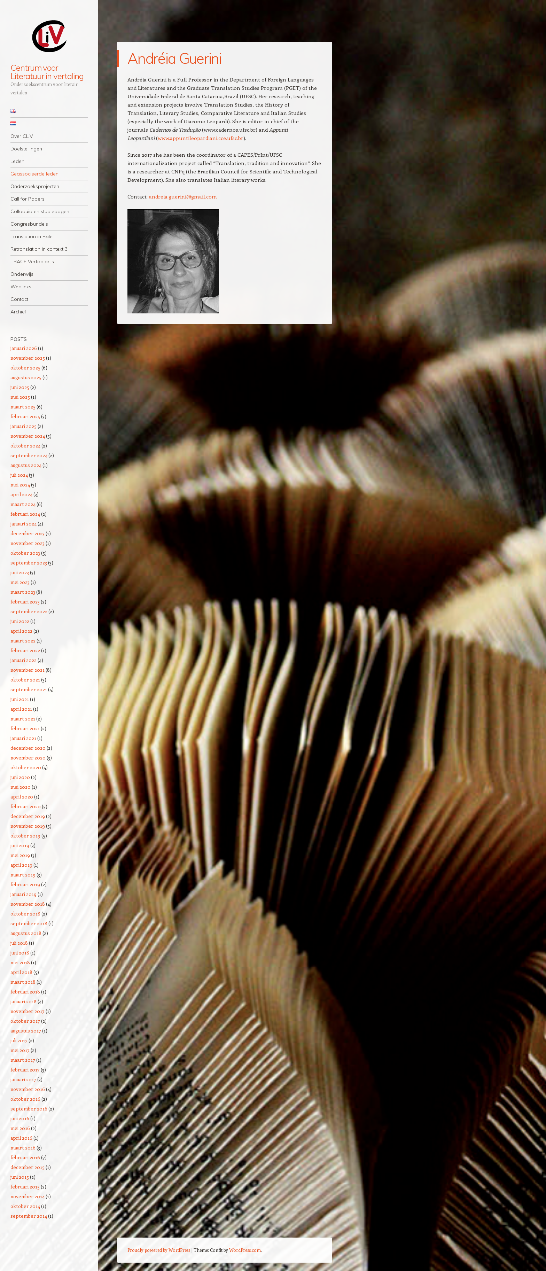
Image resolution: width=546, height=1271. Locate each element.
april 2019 (21, 864)
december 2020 (28, 747)
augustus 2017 (25, 1030)
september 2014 (28, 1215)
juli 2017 (19, 1040)
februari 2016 (25, 1157)
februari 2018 (25, 991)
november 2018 (27, 903)
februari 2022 (25, 650)
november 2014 (27, 1196)
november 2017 (27, 1011)
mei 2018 (20, 962)
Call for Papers (27, 199)
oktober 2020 (25, 767)
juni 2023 (19, 572)
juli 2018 (19, 942)
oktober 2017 (25, 1020)
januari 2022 (23, 660)
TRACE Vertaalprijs (32, 261)
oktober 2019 (25, 835)
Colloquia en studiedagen (39, 211)
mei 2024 (20, 484)
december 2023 (27, 533)
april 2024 (21, 494)
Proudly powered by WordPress (158, 1250)
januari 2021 (23, 738)
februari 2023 (25, 601)
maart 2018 (23, 981)
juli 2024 (19, 474)
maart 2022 (23, 640)
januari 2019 (23, 894)
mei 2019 (20, 855)
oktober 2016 (25, 1098)
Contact (19, 299)
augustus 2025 (25, 377)
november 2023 (27, 543)
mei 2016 (20, 1128)
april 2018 (21, 972)
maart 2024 (23, 504)
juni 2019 (19, 845)
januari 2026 (23, 348)
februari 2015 (25, 1186)
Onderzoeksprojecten (34, 186)
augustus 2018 (25, 933)
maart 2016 (23, 1147)
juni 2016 (19, 1118)
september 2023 (28, 562)
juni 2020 (20, 777)
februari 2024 (25, 513)
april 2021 (21, 708)
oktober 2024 (25, 445)
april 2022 (21, 630)
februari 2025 (25, 416)
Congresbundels (29, 224)
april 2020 (21, 796)
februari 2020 (25, 806)
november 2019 (27, 825)
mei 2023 (20, 582)
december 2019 (27, 816)
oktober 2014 (25, 1206)
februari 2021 (25, 728)
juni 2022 (19, 621)
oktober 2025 (25, 367)
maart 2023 (22, 591)
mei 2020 (20, 786)
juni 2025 (19, 387)
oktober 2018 (25, 913)
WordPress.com (245, 1250)
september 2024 (28, 455)
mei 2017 (20, 1050)
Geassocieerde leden (34, 174)
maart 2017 (22, 1059)
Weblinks (20, 286)
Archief (18, 312)
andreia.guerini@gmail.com (183, 196)
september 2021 (28, 689)
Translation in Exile (31, 236)
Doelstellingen (26, 149)
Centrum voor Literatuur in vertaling (47, 71)
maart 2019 (23, 874)
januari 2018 (23, 1001)
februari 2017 (25, 1069)
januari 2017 (23, 1079)
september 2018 (28, 923)
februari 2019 (25, 884)
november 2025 (27, 357)
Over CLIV (21, 136)
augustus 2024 (25, 465)
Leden (17, 161)
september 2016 (28, 1108)
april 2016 (21, 1137)
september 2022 (28, 611)
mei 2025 (20, 396)
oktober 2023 (25, 552)
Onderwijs (21, 274)
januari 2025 (23, 426)
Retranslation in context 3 (39, 249)
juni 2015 (19, 1176)
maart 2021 (22, 718)
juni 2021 (19, 699)
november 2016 (27, 1089)
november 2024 (27, 435)
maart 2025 (23, 406)
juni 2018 (19, 952)
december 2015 (27, 1167)
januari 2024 (23, 523)
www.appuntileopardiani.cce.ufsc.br (200, 137)
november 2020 (28, 757)
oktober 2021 (25, 679)
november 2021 (27, 669)
